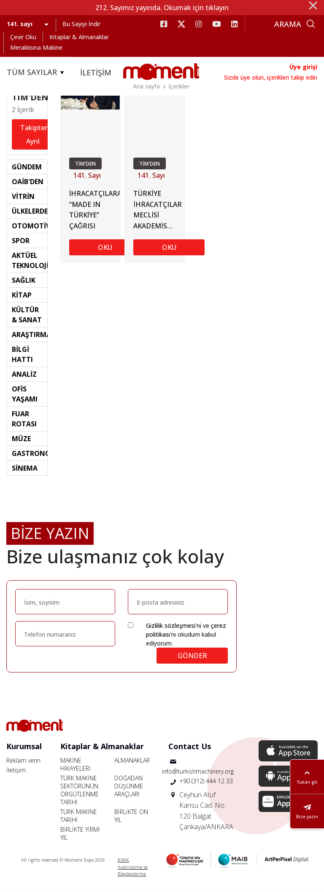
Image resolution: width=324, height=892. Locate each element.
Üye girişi (303, 67)
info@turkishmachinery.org (198, 775)
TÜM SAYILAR (37, 72)
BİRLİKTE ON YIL (131, 819)
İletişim (16, 773)
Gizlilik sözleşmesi (170, 629)
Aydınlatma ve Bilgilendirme (133, 874)
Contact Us (189, 750)
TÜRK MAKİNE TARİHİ (78, 819)
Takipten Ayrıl (34, 138)
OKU (105, 251)
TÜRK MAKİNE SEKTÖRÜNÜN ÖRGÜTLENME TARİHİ (79, 793)
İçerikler (178, 86)
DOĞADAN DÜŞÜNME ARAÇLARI (128, 789)
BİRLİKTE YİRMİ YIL (80, 837)
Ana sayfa (146, 86)
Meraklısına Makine (36, 47)
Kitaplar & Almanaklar (79, 37)
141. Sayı (87, 179)
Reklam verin (23, 764)
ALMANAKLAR (132, 764)
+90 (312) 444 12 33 (206, 784)
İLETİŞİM (95, 72)
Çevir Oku (23, 37)
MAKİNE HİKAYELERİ (75, 768)
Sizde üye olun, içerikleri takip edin (270, 77)
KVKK (123, 863)
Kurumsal (24, 750)
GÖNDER (192, 659)
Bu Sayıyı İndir (81, 24)
